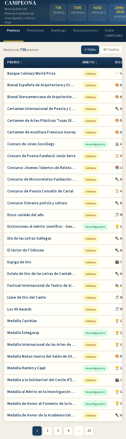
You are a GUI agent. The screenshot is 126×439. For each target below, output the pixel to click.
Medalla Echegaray (23, 332)
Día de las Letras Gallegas (29, 238)
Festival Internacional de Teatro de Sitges (43, 285)
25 (89, 430)
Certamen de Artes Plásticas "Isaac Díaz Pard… (43, 120)
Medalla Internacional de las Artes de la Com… (43, 344)
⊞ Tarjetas (111, 49)
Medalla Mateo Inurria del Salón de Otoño (43, 356)
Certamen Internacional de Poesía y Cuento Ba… (43, 108)
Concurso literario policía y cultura (37, 203)
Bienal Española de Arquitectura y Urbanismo (43, 85)
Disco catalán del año (25, 215)
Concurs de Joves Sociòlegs (30, 144)
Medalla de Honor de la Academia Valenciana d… (43, 415)
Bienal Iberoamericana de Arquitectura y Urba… (43, 97)
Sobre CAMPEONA (114, 33)
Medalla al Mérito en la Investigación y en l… (43, 391)
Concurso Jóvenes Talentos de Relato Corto (43, 167)
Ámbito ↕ (90, 62)
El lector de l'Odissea (25, 250)
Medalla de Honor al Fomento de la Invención (43, 403)
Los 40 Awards (19, 309)
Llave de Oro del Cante (26, 297)
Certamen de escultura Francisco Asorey (41, 132)
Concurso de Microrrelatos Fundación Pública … (43, 179)
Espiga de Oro (19, 262)
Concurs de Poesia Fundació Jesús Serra (41, 156)
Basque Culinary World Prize (31, 73)
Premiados (35, 30)
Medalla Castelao (22, 321)
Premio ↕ (14, 62)
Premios (13, 30)
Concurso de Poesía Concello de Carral (40, 191)
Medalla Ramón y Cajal (26, 368)
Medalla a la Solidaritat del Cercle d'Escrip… (43, 380)
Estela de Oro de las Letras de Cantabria (41, 273)
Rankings (58, 30)
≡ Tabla (90, 49)
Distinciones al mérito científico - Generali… (43, 226)
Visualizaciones (85, 30)
